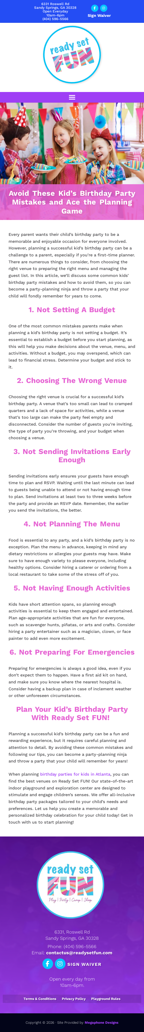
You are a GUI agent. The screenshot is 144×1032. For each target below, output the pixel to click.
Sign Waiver (99, 15)
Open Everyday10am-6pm (55, 13)
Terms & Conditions (40, 999)
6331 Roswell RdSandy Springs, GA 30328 (55, 5)
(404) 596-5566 (55, 19)
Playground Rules (105, 999)
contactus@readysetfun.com (79, 952)
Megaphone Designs (101, 1022)
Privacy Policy (74, 999)
